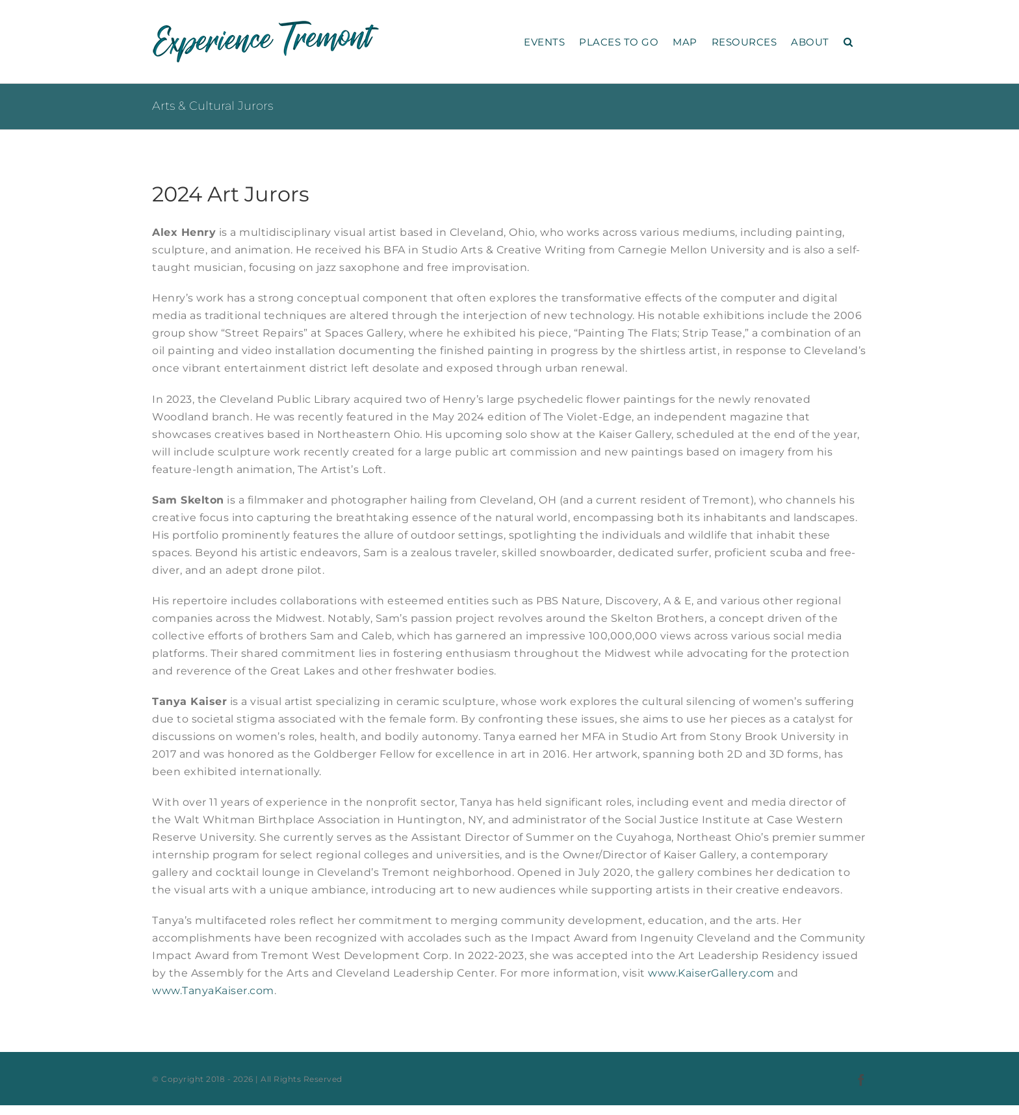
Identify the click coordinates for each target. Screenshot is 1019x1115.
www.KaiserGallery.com (711, 973)
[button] (848, 41)
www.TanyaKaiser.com (213, 990)
